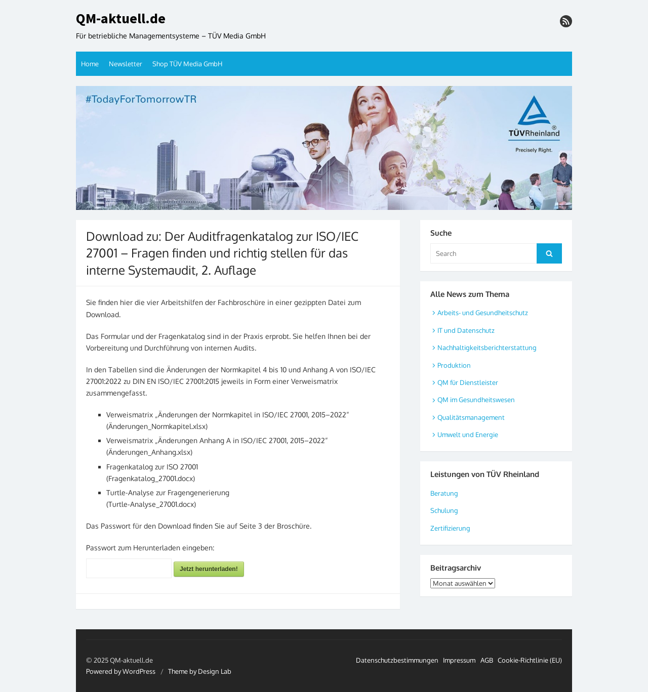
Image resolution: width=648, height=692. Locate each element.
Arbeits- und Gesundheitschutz (482, 313)
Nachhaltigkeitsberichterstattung (487, 347)
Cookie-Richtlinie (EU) (530, 660)
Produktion (454, 365)
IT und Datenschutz (466, 330)
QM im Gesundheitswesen (476, 400)
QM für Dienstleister (467, 382)
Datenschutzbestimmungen (397, 660)
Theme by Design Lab (199, 671)
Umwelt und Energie (467, 434)
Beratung (444, 493)
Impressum (459, 660)
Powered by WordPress (120, 671)
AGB (486, 660)
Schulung (444, 510)
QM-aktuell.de (121, 18)
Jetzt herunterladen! (209, 569)
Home (90, 64)
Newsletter (125, 64)
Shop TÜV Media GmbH (187, 64)
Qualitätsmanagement (471, 417)
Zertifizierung (450, 528)
